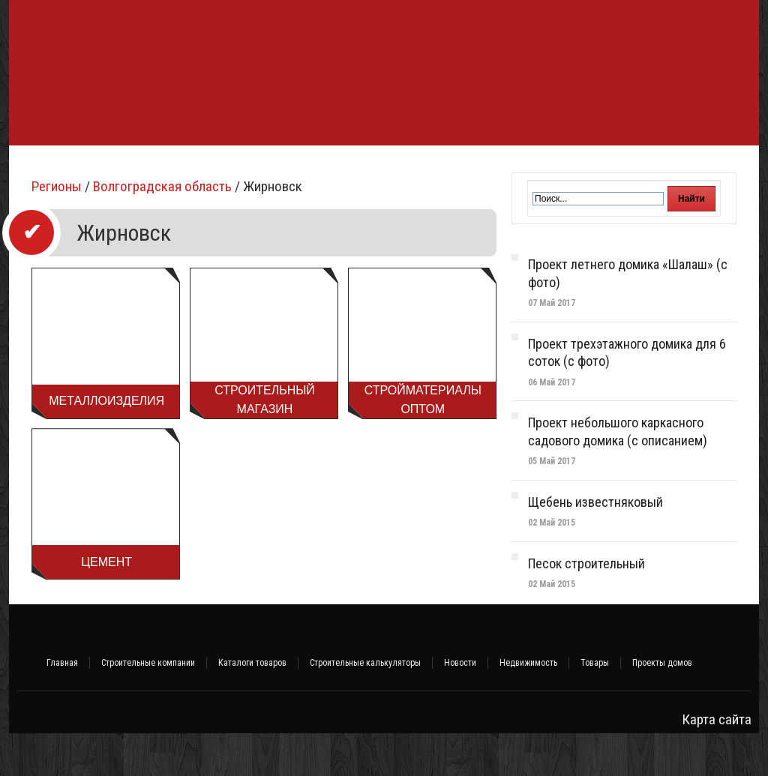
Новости (460, 705)
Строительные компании (148, 705)
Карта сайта (717, 762)
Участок (607, 167)
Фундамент (48, 167)
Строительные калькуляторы (365, 705)
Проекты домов (662, 705)
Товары (594, 705)
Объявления (676, 167)
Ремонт (484, 167)
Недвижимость (528, 705)
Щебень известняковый (595, 545)
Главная (62, 705)
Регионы (57, 229)
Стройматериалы (233, 167)
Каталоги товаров (252, 705)
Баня (308, 167)
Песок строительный (586, 606)
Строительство (134, 167)
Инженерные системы (392, 167)
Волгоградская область (162, 229)
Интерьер (544, 167)
